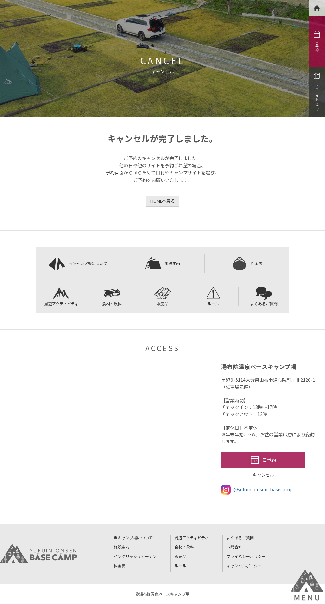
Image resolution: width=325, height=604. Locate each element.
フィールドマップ (317, 92)
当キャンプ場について (78, 263)
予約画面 (115, 172)
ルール (213, 296)
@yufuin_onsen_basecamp (257, 490)
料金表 (247, 263)
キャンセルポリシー (244, 565)
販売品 (162, 296)
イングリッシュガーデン (135, 556)
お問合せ (234, 546)
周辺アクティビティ (61, 296)
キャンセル (263, 475)
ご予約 (317, 41)
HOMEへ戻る (162, 201)
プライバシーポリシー (246, 556)
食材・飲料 (112, 296)
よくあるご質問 (264, 296)
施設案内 (162, 263)
